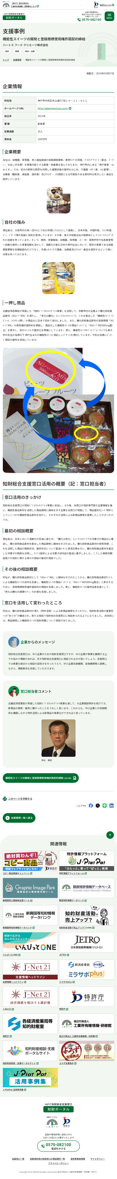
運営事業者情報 (78, 1158)
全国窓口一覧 (18, 1158)
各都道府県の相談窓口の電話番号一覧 (47, 1158)
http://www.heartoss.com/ (55, 108)
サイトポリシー (98, 1158)
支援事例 (17, 59)
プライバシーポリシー (58, 1163)
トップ (6, 59)
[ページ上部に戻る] (110, 835)
